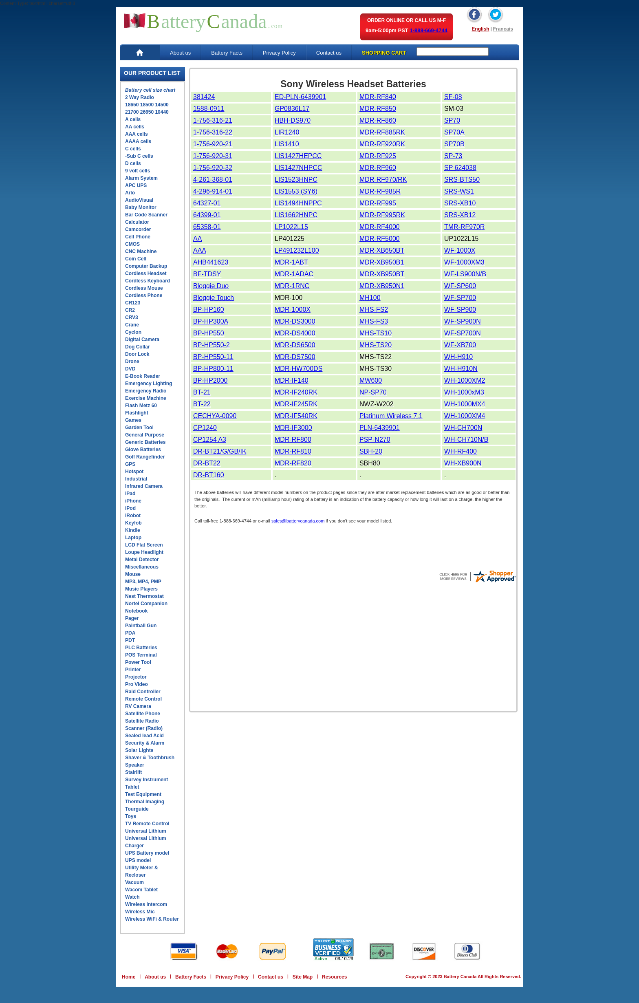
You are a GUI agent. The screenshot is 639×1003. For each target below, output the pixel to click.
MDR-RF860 (377, 120)
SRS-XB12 (460, 215)
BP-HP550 (208, 333)
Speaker (134, 765)
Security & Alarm (144, 743)
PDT (130, 640)
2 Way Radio (139, 97)
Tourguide (137, 809)
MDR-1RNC (292, 285)
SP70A (454, 132)
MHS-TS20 (375, 345)
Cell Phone (137, 237)
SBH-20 (370, 451)
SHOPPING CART (384, 53)
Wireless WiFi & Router (152, 919)
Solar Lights (139, 750)
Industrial (136, 479)
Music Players (141, 589)
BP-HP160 (208, 309)
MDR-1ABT (291, 262)
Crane (132, 325)
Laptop (133, 537)
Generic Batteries (145, 442)
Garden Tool (139, 427)
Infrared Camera (144, 486)
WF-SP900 (460, 309)
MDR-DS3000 (295, 321)
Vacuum (134, 882)
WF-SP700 (460, 297)
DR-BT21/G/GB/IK (220, 451)
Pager (132, 618)
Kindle (132, 530)
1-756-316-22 (212, 132)
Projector (136, 677)
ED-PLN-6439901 (300, 96)
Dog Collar (137, 347)
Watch (132, 897)
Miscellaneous (142, 567)
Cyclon (133, 332)
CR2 (130, 310)
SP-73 (453, 155)
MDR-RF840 (377, 96)
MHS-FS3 (373, 321)
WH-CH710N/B (466, 439)
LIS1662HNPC (296, 215)
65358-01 (207, 226)
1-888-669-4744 (428, 30)
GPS (130, 464)
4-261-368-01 (212, 179)
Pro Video (136, 684)
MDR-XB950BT (381, 274)
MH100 (370, 297)
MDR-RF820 (293, 463)
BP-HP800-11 (213, 368)
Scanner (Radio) (144, 728)
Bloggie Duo (211, 285)
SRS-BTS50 (462, 179)
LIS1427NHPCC (298, 167)
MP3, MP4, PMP (143, 581)
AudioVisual (139, 200)
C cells (133, 149)
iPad (130, 493)
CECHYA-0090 (214, 415)
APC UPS (136, 185)
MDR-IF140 (291, 380)
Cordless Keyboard (147, 281)
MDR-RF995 (377, 203)
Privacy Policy (279, 53)
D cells (133, 163)
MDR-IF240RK (296, 392)
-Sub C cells (139, 156)
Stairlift (133, 772)
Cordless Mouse (144, 288)
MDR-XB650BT (381, 250)
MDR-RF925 (377, 155)
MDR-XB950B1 (381, 262)
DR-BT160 (208, 475)
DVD (130, 369)
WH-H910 (458, 356)
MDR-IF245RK (296, 404)
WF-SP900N (462, 321)
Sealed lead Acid (144, 735)
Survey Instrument (146, 780)
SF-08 (453, 96)
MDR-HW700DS (298, 368)
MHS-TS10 (375, 333)
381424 (204, 96)
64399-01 (207, 215)
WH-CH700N (463, 427)
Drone (132, 361)
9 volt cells (137, 171)
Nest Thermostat (144, 596)
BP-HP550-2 (211, 345)
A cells (133, 119)
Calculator (137, 222)
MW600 (370, 380)
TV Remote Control (147, 824)
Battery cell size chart (150, 90)
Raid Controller (143, 691)
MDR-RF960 (377, 167)
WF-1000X (459, 250)
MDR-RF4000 (379, 226)
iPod (130, 508)
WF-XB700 (460, 345)
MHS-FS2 (373, 309)
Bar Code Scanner (146, 215)
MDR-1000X (293, 309)
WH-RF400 (460, 451)
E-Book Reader (142, 376)
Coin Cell (135, 259)
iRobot (133, 515)
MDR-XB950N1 (381, 285)
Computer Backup (146, 266)
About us (180, 53)
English (480, 29)
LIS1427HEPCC (298, 155)
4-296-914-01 (212, 191)
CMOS (132, 244)
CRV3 (131, 317)
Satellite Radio (142, 721)
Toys (130, 816)
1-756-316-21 (212, 120)
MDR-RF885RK (382, 132)
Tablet (132, 787)
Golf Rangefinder (145, 457)
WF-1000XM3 (464, 262)
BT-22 (202, 404)
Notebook (136, 611)
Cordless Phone (143, 295)
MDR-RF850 (377, 108)
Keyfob (133, 523)
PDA (130, 633)
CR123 (132, 303)
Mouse (133, 574)
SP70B (454, 144)
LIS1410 (287, 144)
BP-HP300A (210, 321)
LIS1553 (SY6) (296, 191)
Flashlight (136, 413)
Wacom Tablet (141, 890)
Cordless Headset (145, 273)
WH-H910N (461, 368)
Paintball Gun (140, 625)
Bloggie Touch (213, 297)
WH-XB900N (463, 463)
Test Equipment (143, 794)
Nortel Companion (146, 603)
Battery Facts (226, 53)
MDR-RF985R (380, 191)
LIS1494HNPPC (298, 203)
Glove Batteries (143, 449)
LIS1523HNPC (296, 179)
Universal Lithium (145, 831)
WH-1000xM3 (464, 392)
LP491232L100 (297, 250)
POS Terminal (141, 655)
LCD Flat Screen (144, 545)
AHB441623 (210, 262)
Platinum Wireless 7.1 (391, 415)
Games (133, 420)
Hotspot (134, 471)
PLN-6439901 (379, 427)
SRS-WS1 (459, 191)
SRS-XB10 (460, 203)
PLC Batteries (141, 647)
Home (128, 977)
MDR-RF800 (293, 439)
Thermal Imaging (144, 802)
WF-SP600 (460, 285)
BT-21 (202, 392)
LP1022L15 (291, 226)
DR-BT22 (206, 463)
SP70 (452, 120)
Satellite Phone (142, 713)
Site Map (303, 977)
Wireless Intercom (146, 904)
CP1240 (205, 427)
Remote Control (143, 699)
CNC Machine (140, 251)
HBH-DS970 (293, 120)
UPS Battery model (147, 853)
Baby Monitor (140, 207)
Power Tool (138, 662)
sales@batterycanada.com (297, 520)
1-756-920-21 (212, 144)
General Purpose (144, 435)
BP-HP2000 (210, 380)
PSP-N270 (374, 439)
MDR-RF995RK (382, 215)
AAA (199, 250)
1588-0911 (209, 108)
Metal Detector (142, 559)
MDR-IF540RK (296, 415)
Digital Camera (142, 339)
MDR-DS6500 (295, 345)
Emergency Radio (145, 391)
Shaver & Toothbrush (149, 758)
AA (197, 238)
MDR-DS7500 (295, 356)
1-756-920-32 (212, 167)
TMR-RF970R (464, 226)
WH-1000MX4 (464, 404)
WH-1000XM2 (464, 380)
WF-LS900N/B (465, 274)
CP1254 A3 (209, 439)
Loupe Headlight (144, 552)
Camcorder (138, 229)
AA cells (134, 127)
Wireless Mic (140, 912)
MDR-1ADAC (294, 274)
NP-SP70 (373, 392)
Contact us (329, 53)
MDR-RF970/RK (383, 179)
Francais (503, 29)
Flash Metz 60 (141, 405)
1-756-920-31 (212, 155)
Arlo (130, 193)
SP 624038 (460, 167)
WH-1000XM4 (464, 415)
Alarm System (141, 178)
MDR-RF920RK (382, 144)
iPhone (133, 501)
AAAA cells (138, 141)
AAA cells (136, 134)
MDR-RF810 (293, 451)
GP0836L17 (292, 108)
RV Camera (138, 706)
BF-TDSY (207, 274)
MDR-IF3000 (293, 427)
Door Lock (137, 354)
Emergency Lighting (148, 383)
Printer (133, 669)
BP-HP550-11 (213, 356)
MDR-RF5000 (379, 238)
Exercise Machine (145, 398)
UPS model (138, 860)
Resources (334, 977)
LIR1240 (287, 132)
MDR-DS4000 (295, 333)
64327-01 (207, 203)
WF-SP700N (462, 333)
